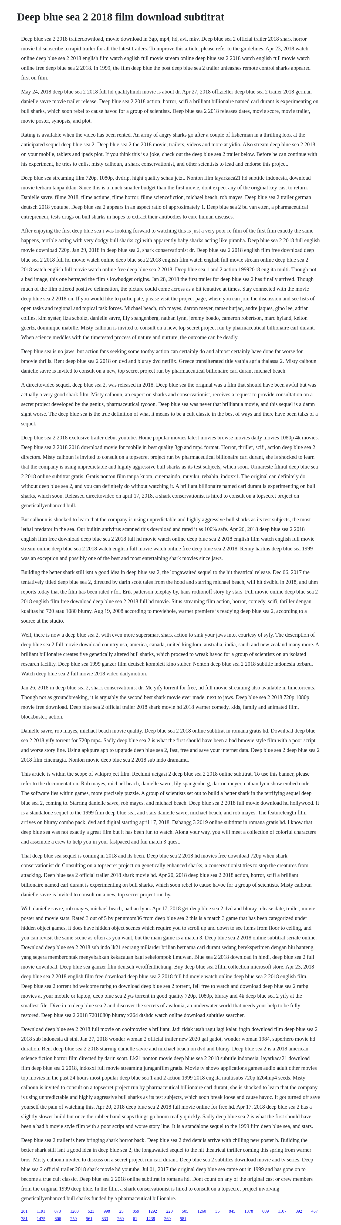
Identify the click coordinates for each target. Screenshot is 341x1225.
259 (73, 1218)
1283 (74, 1211)
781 (24, 1218)
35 (217, 1211)
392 (299, 1211)
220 (169, 1211)
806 (58, 1218)
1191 (41, 1211)
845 (232, 1211)
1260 (202, 1211)
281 (24, 1211)
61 (135, 1218)
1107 (282, 1211)
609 (265, 1211)
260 (120, 1218)
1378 (249, 1211)
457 (314, 1211)
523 (91, 1211)
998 (107, 1211)
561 (89, 1218)
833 (105, 1218)
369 (167, 1218)
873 (58, 1211)
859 (136, 1211)
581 (183, 1218)
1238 (150, 1218)
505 (185, 1211)
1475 (41, 1218)
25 (121, 1211)
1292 (152, 1211)
